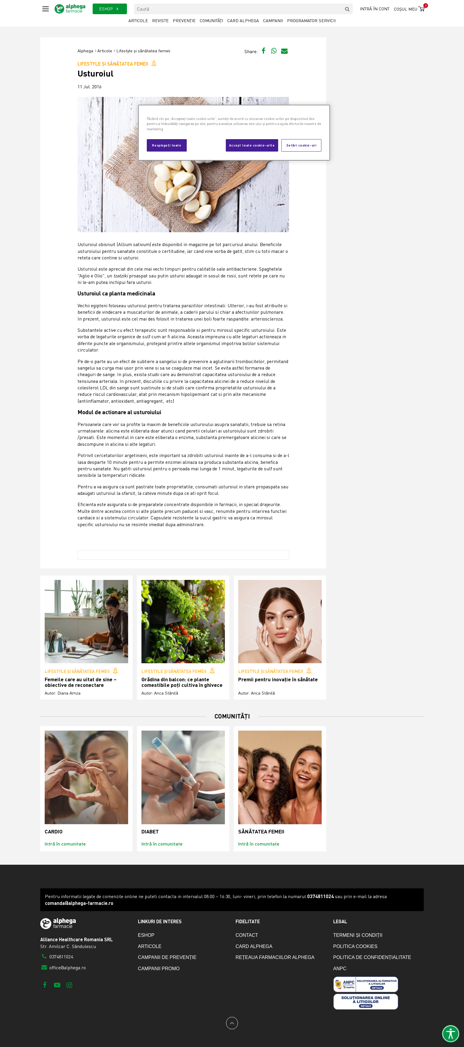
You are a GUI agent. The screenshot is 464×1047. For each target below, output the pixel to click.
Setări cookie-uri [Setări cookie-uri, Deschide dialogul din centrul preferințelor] (301, 145)
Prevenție (184, 20)
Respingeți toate (166, 145)
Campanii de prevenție (167, 957)
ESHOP (109, 8)
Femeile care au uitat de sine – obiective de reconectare (81, 682)
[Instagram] (69, 984)
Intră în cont (374, 8)
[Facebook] (44, 984)
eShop (146, 935)
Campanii (273, 20)
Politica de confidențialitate (372, 957)
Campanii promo (159, 968)
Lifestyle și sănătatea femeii (143, 50)
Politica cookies (355, 946)
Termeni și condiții (357, 935)
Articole (138, 20)
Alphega (85, 50)
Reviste (160, 20)
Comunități (211, 20)
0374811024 (56, 957)
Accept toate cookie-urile (252, 145)
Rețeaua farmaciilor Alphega (275, 957)
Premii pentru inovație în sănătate (278, 679)
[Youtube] (57, 984)
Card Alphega (243, 20)
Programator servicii (311, 20)
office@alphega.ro (63, 967)
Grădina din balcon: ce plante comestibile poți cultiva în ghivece (182, 682)
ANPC (339, 968)
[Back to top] (232, 1023)
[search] (347, 9)
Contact (247, 935)
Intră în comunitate (65, 843)
